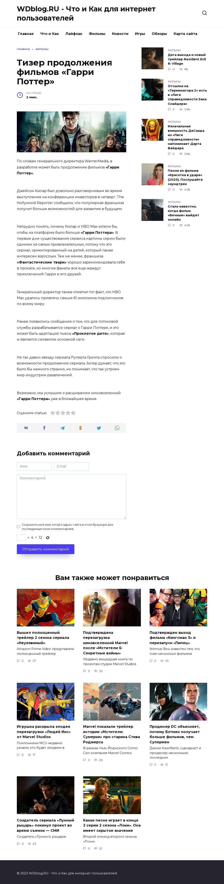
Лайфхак (73, 34)
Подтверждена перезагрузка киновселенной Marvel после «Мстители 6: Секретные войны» (105, 642)
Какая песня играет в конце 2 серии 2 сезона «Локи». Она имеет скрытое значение (112, 823)
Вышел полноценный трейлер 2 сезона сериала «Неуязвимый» (43, 637)
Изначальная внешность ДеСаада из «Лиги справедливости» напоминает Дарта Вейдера (186, 137)
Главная (26, 34)
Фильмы (97, 34)
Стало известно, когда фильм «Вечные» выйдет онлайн (183, 213)
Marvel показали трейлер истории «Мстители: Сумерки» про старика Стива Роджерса (111, 732)
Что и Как (49, 34)
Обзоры (159, 34)
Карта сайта (185, 34)
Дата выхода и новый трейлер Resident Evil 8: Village (187, 59)
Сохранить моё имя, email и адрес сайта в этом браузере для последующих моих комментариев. (67, 526)
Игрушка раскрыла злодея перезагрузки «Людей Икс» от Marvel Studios (44, 730)
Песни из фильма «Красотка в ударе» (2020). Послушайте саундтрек (185, 177)
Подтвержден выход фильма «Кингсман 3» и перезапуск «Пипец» (173, 637)
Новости (120, 34)
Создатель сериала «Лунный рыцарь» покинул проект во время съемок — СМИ (45, 823)
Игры (140, 34)
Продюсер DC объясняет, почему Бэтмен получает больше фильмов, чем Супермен (175, 732)
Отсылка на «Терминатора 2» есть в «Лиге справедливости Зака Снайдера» (187, 95)
